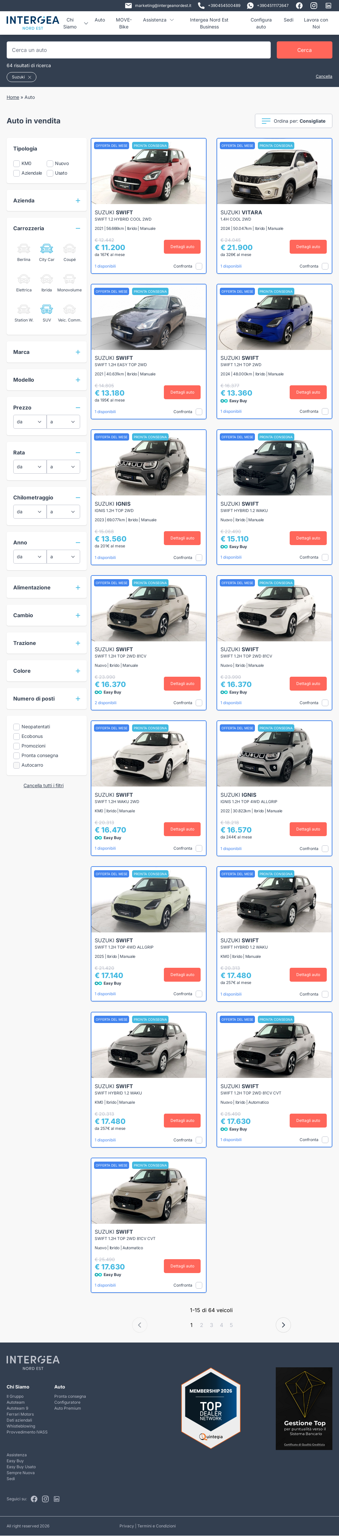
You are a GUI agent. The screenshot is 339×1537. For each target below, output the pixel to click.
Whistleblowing (21, 1427)
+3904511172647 (268, 5)
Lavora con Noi (316, 23)
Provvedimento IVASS (27, 1433)
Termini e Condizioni (156, 1527)
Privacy (127, 1527)
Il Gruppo (15, 1397)
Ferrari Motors (20, 1415)
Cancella (324, 76)
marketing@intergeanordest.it (158, 5)
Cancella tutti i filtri (44, 785)
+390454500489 (219, 5)
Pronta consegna (70, 1397)
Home (13, 97)
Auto (100, 19)
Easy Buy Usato (21, 1468)
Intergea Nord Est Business (209, 23)
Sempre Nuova (21, 1474)
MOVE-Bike (124, 23)
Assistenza (158, 19)
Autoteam (16, 1403)
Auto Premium (67, 1409)
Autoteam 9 (17, 1409)
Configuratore (67, 1403)
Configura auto (261, 23)
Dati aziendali (19, 1421)
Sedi (288, 19)
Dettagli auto (183, 246)
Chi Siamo (75, 23)
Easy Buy (15, 1462)
